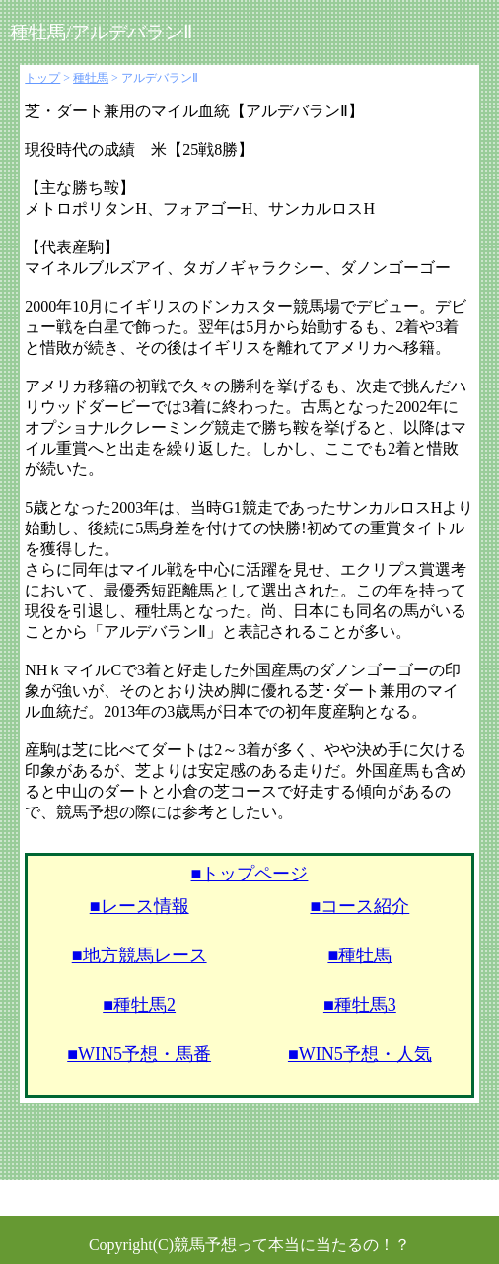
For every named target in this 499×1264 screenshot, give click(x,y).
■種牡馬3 (359, 1005)
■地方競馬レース (139, 955)
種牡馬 (90, 78)
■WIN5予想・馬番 (139, 1054)
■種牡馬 (359, 955)
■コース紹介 (359, 906)
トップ (42, 78)
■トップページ (250, 873)
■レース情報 (139, 906)
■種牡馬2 (139, 1005)
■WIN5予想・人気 (360, 1054)
